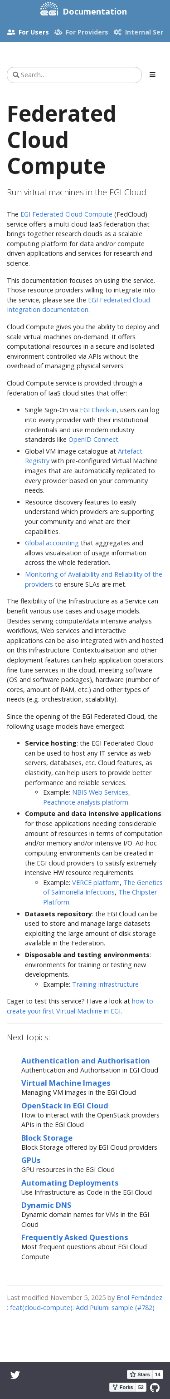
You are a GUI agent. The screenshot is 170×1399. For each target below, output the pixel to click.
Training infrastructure (105, 984)
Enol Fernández (139, 1297)
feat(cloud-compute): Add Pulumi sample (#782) (82, 1307)
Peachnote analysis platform (85, 802)
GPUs (31, 1160)
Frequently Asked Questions (74, 1237)
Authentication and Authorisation (85, 1060)
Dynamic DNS (46, 1205)
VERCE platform (96, 882)
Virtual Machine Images (66, 1083)
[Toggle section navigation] (152, 75)
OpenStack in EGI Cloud (64, 1105)
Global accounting (52, 543)
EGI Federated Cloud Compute (66, 214)
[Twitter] (15, 1374)
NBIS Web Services (100, 792)
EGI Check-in (98, 409)
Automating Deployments (70, 1182)
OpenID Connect (93, 439)
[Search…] (74, 75)
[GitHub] (155, 1387)
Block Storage (47, 1137)
